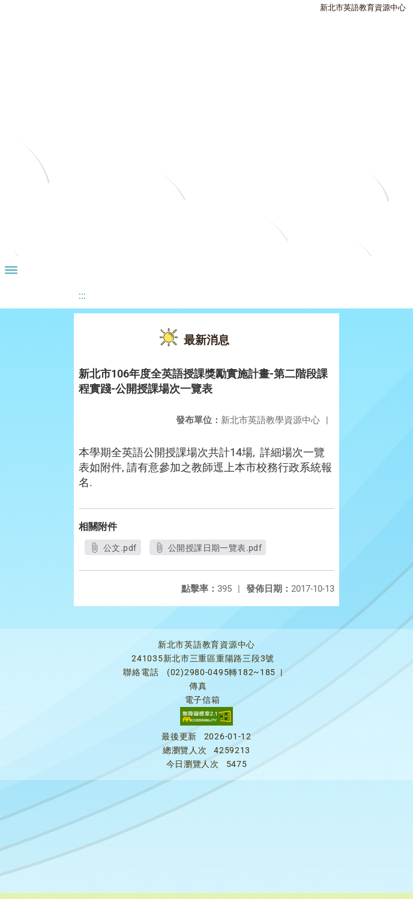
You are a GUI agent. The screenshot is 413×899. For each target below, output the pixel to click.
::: (82, 295)
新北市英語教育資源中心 (363, 7)
